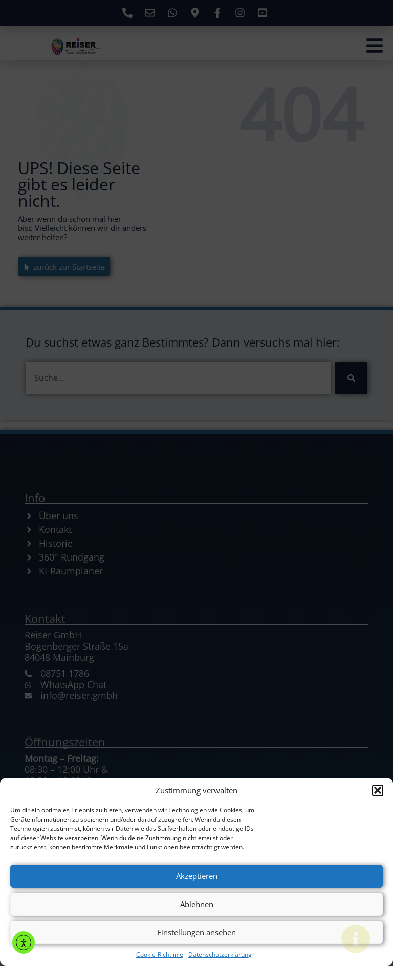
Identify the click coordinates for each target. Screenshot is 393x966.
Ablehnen (196, 904)
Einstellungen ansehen (196, 932)
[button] (378, 790)
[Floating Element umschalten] (355, 939)
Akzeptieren (196, 876)
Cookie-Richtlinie (159, 954)
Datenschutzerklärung (220, 954)
